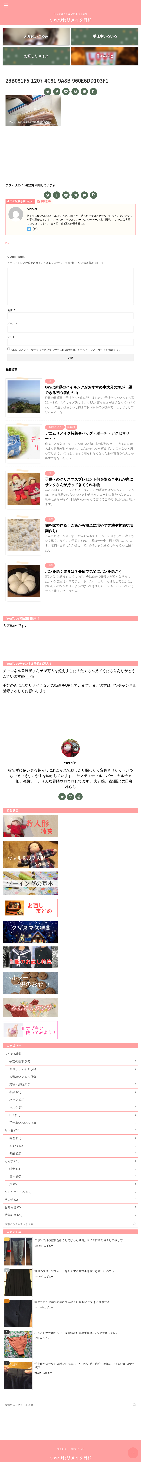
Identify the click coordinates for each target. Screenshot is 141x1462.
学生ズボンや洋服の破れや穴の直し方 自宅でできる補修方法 (72, 1302)
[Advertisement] (70, 156)
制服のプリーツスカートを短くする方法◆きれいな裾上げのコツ (74, 1272)
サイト (11, 337)
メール (12, 324)
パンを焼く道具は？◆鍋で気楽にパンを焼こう (83, 572)
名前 (11, 311)
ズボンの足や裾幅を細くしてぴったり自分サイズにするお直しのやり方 (79, 1241)
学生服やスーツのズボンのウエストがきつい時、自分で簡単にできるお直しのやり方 (84, 1366)
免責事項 (61, 1438)
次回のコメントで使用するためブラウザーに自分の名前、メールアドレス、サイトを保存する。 (66, 350)
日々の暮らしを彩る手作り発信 (70, 1454)
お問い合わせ (77, 1438)
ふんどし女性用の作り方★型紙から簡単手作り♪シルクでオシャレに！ (78, 1333)
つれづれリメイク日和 (70, 20)
